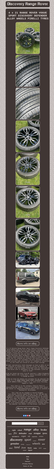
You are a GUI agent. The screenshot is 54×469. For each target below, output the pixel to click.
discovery (16, 439)
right (14, 430)
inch (40, 448)
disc (9, 430)
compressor (28, 444)
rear (30, 433)
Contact (27, 461)
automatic (15, 436)
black (30, 448)
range (27, 429)
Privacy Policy (27, 464)
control (34, 440)
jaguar (30, 450)
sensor (24, 450)
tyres (45, 433)
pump (22, 444)
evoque (37, 433)
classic (44, 448)
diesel (10, 448)
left (29, 436)
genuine (14, 443)
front (24, 448)
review (41, 436)
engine (10, 434)
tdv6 (43, 444)
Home (27, 456)
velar (35, 448)
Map (28, 459)
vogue (23, 436)
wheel (20, 430)
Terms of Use (27, 466)
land (17, 447)
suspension (34, 436)
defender (23, 433)
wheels (36, 443)
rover (41, 439)
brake (44, 429)
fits (15, 433)
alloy (36, 429)
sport (27, 439)
